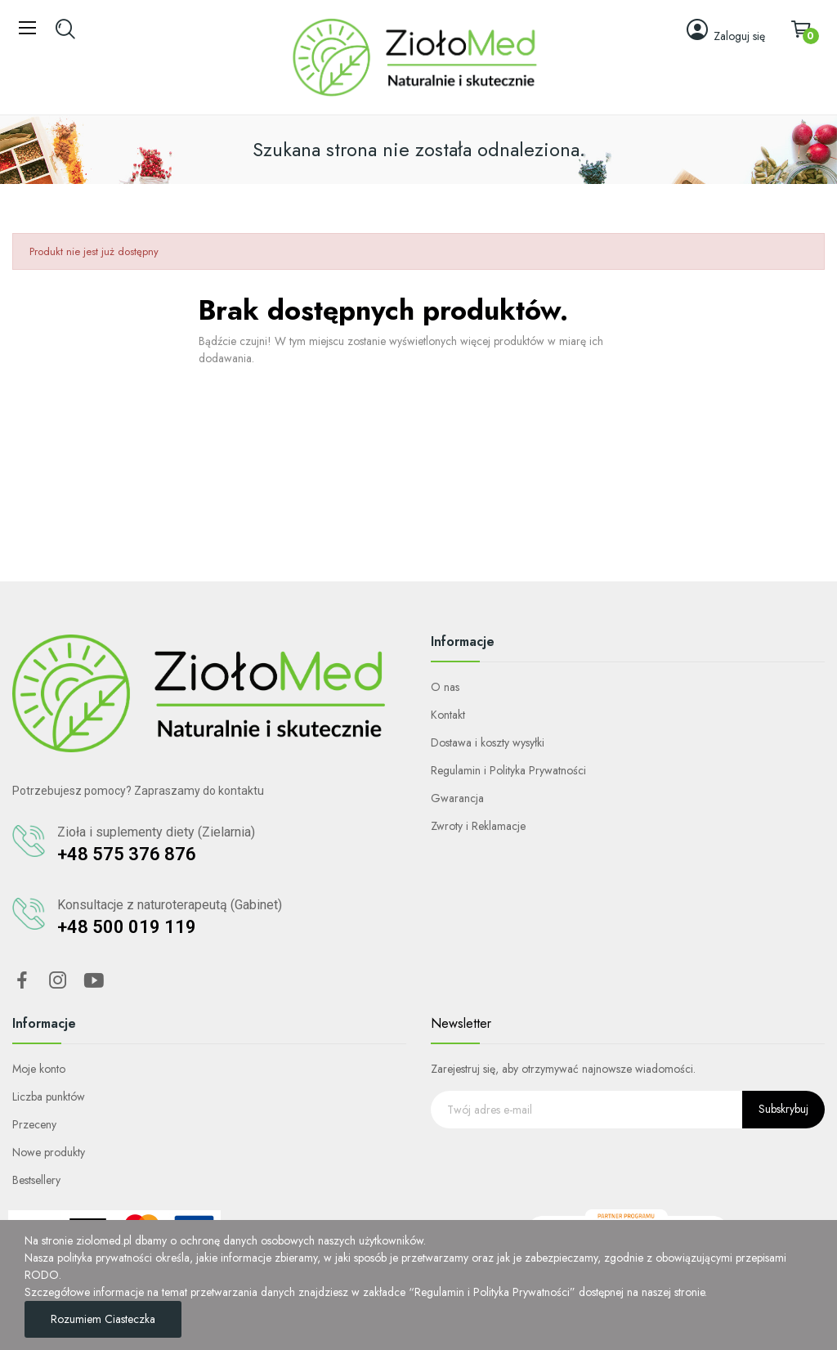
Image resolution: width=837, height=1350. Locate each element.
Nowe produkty (48, 1152)
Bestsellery (36, 1180)
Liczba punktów (48, 1096)
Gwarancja (457, 798)
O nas (445, 687)
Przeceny (34, 1124)
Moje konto (38, 1069)
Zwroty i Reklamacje (478, 826)
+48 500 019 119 (126, 927)
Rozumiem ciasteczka (103, 1319)
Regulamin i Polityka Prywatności (508, 770)
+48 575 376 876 (126, 854)
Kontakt (448, 714)
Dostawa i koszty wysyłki (487, 742)
